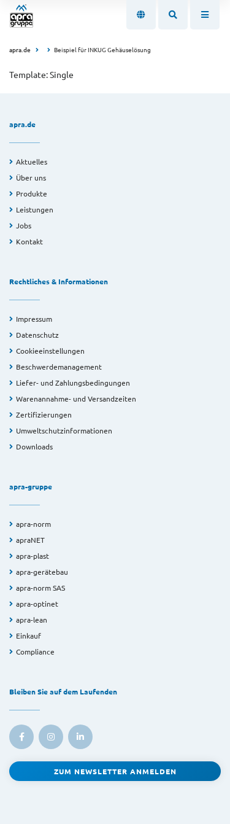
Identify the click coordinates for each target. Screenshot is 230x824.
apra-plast (32, 556)
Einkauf (28, 635)
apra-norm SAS (40, 588)
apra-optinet (37, 603)
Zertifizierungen (44, 414)
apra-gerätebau (42, 572)
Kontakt (29, 241)
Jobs (23, 225)
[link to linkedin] (80, 737)
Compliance (35, 651)
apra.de (20, 49)
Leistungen (34, 209)
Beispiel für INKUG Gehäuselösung (102, 49)
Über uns (31, 177)
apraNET (30, 540)
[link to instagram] (51, 737)
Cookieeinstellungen (50, 351)
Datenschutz (37, 335)
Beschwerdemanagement (59, 366)
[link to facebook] (21, 737)
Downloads (34, 446)
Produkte (31, 193)
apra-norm (33, 524)
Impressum (34, 319)
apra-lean (31, 619)
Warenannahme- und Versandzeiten (76, 398)
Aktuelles (31, 161)
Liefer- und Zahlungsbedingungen (73, 382)
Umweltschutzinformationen (64, 430)
